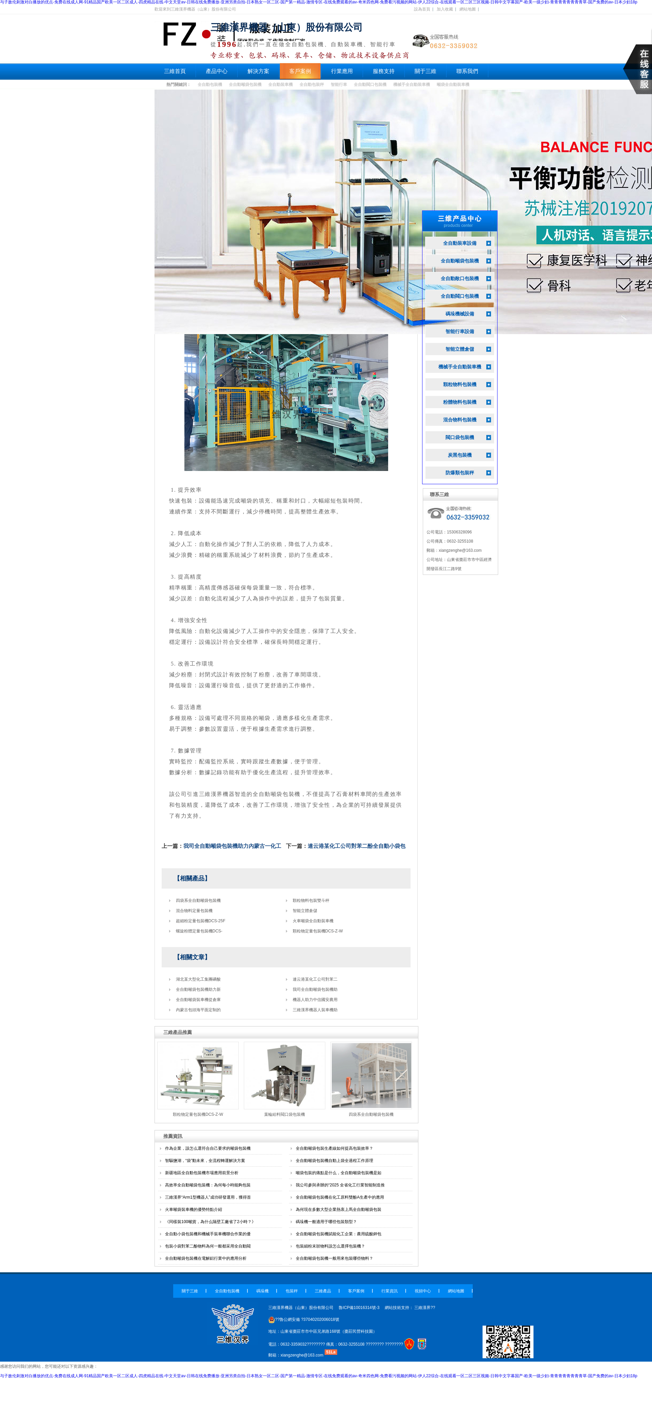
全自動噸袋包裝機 (245, 84)
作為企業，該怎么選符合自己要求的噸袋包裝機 (208, 1148)
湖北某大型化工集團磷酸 (198, 979)
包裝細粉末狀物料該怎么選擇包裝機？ (330, 1246)
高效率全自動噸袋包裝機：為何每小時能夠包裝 (208, 1185)
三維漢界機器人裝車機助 (315, 1009)
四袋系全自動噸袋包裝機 (198, 900)
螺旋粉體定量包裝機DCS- (199, 931)
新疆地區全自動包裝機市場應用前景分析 (201, 1172)
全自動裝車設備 (459, 243)
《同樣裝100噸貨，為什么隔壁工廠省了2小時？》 (210, 1221)
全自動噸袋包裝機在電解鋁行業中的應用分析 (206, 1258)
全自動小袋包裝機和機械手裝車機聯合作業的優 (208, 1234)
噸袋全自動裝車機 (453, 84)
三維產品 (323, 1291)
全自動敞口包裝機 (460, 278)
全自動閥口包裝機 (370, 84)
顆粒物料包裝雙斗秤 (311, 900)
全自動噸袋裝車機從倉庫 (198, 999)
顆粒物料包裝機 (459, 384)
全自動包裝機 (210, 84)
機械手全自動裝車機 (411, 84)
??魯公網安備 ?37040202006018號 (303, 1319)
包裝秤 (292, 1291)
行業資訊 (389, 1291)
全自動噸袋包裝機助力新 (198, 989)
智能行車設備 (460, 331)
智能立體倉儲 (305, 910)
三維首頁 (175, 71)
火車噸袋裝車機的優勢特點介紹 (193, 1209)
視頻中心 (423, 1291)
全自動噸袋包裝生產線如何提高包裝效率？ (334, 1148)
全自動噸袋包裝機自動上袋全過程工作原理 (334, 1160)
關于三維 (425, 71)
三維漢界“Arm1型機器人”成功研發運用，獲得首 (208, 1197)
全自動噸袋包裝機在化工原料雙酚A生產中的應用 (340, 1197)
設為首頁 (422, 9)
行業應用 (342, 71)
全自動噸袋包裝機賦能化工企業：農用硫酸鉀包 (338, 1234)
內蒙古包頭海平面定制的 (198, 1009)
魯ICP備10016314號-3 (359, 1307)
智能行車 (339, 84)
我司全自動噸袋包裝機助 (315, 989)
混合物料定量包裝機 (194, 910)
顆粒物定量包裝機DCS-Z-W (318, 931)
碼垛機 (262, 1291)
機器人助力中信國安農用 (315, 999)
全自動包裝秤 (312, 84)
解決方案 (258, 71)
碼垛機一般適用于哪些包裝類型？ (326, 1221)
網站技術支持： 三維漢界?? (410, 1307)
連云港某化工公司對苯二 (315, 979)
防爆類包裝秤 (460, 472)
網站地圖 (467, 9)
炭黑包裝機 (460, 455)
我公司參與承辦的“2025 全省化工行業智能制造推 (340, 1185)
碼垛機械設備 (460, 313)
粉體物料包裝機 (459, 402)
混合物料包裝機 (459, 419)
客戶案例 (300, 71)
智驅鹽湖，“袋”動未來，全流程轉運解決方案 (205, 1160)
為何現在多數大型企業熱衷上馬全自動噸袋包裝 (338, 1209)
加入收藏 (445, 9)
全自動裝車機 (280, 84)
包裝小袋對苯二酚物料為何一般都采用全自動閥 (208, 1246)
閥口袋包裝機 (460, 437)
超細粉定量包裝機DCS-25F (200, 920)
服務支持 (384, 71)
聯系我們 (467, 71)
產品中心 (217, 71)
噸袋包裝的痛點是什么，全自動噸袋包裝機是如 (338, 1172)
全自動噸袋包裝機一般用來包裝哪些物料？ (334, 1258)
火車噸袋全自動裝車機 (313, 920)
